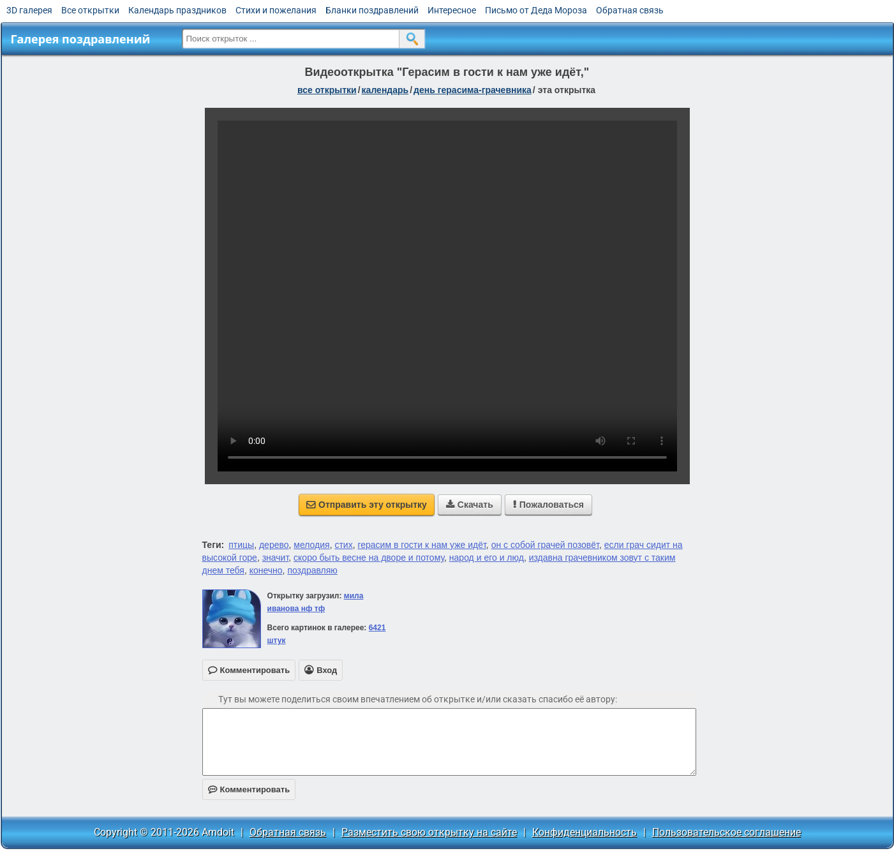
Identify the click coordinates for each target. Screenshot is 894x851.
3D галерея (29, 10)
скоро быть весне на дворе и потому (369, 557)
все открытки (327, 90)
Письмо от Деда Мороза (536, 10)
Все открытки (90, 10)
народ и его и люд (486, 557)
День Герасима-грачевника (472, 90)
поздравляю (312, 570)
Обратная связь (630, 10)
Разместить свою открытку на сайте (429, 832)
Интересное (452, 10)
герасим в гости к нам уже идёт (421, 545)
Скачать (469, 505)
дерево (274, 545)
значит (275, 557)
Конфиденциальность (584, 832)
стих (343, 545)
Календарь (385, 90)
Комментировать (249, 789)
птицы (241, 545)
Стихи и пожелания (276, 10)
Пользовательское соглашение (726, 832)
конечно (266, 570)
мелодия (311, 545)
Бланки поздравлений (372, 10)
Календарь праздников (177, 10)
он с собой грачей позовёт (545, 545)
